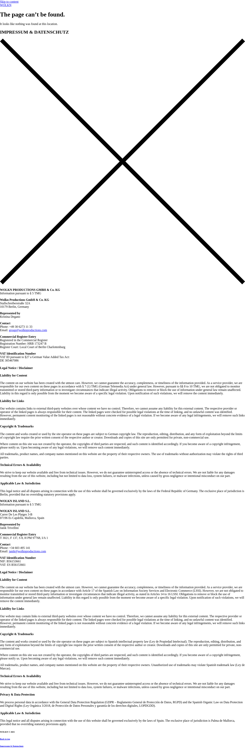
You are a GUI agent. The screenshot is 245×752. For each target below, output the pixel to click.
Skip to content (9, 1)
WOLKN (5, 5)
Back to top (5, 739)
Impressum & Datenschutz (11, 746)
